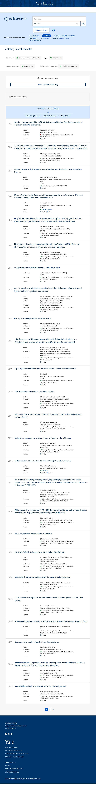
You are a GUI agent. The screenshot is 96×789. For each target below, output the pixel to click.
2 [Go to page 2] (49, 709)
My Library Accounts (13, 750)
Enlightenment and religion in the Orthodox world (37, 268)
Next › (56, 109)
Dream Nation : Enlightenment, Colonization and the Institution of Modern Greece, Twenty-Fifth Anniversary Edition (48, 196)
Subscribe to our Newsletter (16, 753)
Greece (25, 66)
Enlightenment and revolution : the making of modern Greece (43, 438)
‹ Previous (48, 109)
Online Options (47, 209)
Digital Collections (61, 38)
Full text (45, 470)
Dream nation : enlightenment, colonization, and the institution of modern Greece (48, 170)
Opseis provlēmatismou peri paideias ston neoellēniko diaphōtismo (45, 369)
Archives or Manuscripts (64, 36)
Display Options (32, 116)
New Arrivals (35, 40)
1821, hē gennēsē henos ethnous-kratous (33, 533)
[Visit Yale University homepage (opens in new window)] (9, 741)
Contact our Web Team (14, 757)
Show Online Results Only (48, 85)
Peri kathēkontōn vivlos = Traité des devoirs (35, 391)
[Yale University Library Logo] (48, 3)
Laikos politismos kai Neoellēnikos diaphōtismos (37, 642)
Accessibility (10, 762)
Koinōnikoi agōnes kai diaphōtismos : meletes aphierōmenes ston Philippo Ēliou (51, 621)
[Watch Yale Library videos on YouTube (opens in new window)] (11, 734)
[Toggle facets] (86, 96)
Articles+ (33, 38)
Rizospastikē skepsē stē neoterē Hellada (32, 318)
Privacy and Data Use (13, 769)
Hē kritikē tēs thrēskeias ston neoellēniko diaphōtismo (39, 552)
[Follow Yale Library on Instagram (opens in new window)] (8, 734)
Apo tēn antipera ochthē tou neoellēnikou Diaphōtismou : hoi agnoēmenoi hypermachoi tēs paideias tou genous (48, 289)
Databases (45, 38)
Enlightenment (66, 66)
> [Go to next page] (53, 709)
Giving (7, 766)
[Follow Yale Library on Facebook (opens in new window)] (6, 734)
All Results (34, 36)
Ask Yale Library (11, 747)
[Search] (59, 18)
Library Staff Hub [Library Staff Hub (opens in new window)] (12, 772)
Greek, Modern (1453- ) (26, 58)
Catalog (46, 36)
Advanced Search (41, 30)
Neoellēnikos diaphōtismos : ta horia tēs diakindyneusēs (40, 686)
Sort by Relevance (49, 116)
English (54, 58)
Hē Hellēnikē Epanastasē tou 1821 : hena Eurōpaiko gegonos (42, 577)
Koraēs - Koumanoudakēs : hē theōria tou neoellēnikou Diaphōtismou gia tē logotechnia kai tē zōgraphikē (48, 123)
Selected (64, 116)
